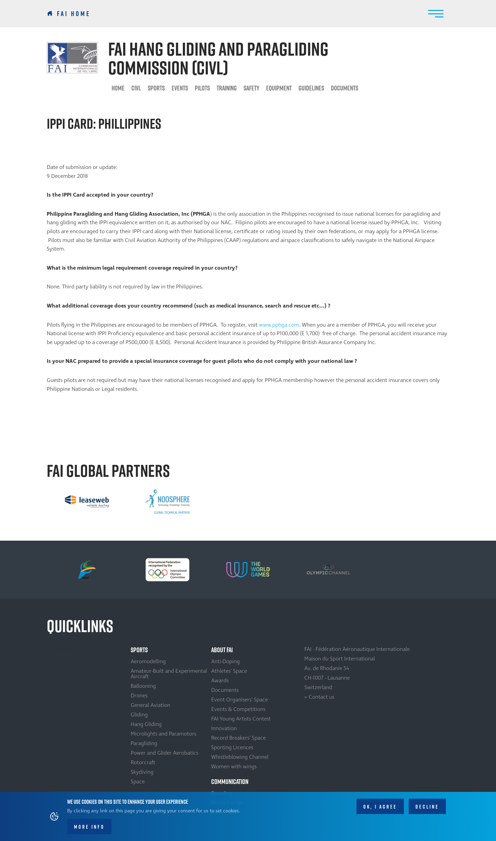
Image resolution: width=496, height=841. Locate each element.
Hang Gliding (146, 724)
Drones (139, 695)
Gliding (139, 714)
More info (89, 826)
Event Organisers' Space (239, 699)
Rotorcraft (143, 762)
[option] (87, 501)
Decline (427, 806)
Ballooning (143, 686)
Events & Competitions (238, 709)
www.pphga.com (279, 325)
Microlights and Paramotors (163, 734)
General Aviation (150, 705)
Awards (220, 680)
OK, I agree (380, 806)
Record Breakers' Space (238, 738)
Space (138, 781)
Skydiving (142, 772)
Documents (344, 88)
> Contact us (319, 697)
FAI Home (74, 13)
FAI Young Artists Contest (241, 719)
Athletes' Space (229, 671)
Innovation (224, 728)
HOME (118, 88)
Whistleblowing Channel (239, 757)
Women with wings (234, 766)
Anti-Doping (225, 661)
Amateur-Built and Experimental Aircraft (169, 673)
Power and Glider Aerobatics (164, 753)
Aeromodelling (148, 661)
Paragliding (144, 743)
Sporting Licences (232, 747)
